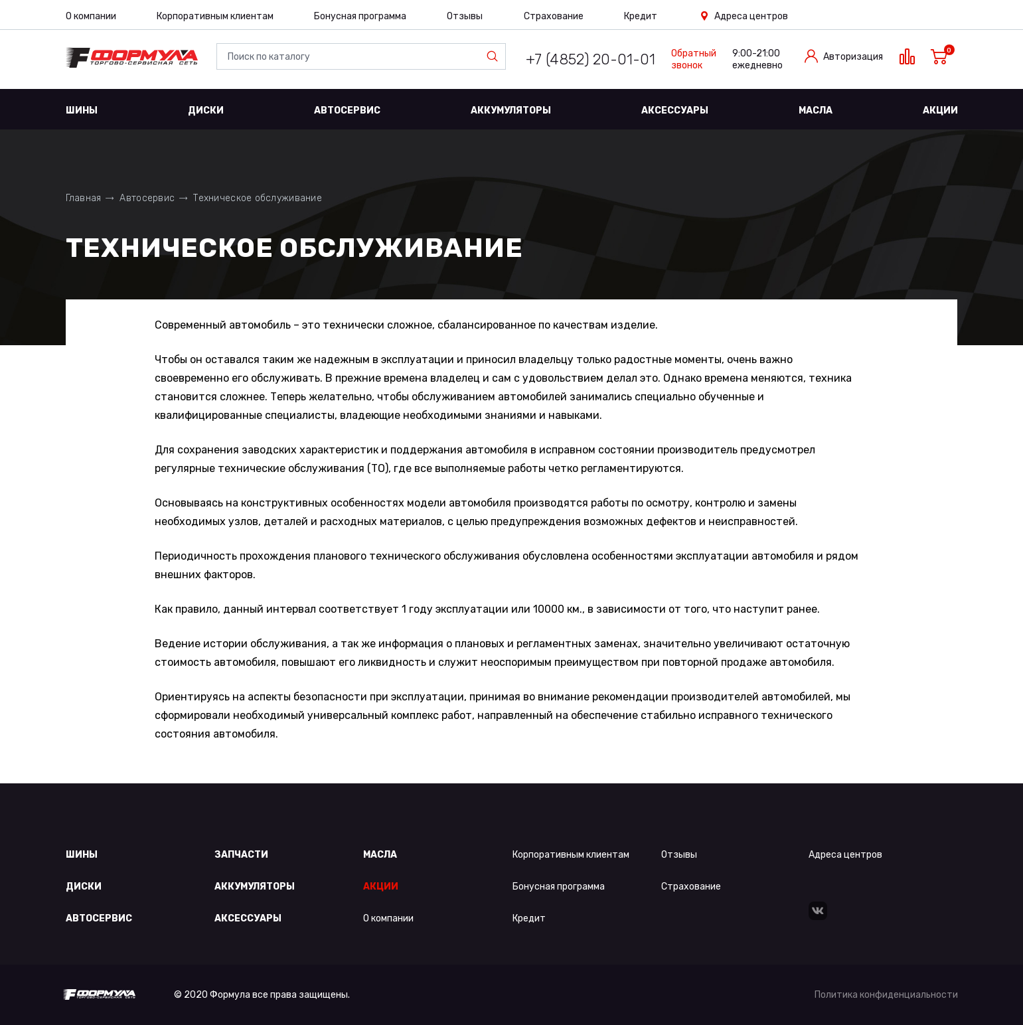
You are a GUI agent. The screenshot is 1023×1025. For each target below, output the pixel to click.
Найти (495, 56)
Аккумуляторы (511, 110)
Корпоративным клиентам (215, 16)
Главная (84, 198)
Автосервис (347, 110)
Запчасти (241, 854)
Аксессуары (674, 110)
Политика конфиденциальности (886, 994)
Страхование (554, 16)
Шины (82, 110)
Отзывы (465, 16)
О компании (91, 16)
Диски (206, 110)
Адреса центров (751, 16)
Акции (940, 110)
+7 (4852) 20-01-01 (590, 59)
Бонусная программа (360, 16)
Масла (815, 110)
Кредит (640, 16)
